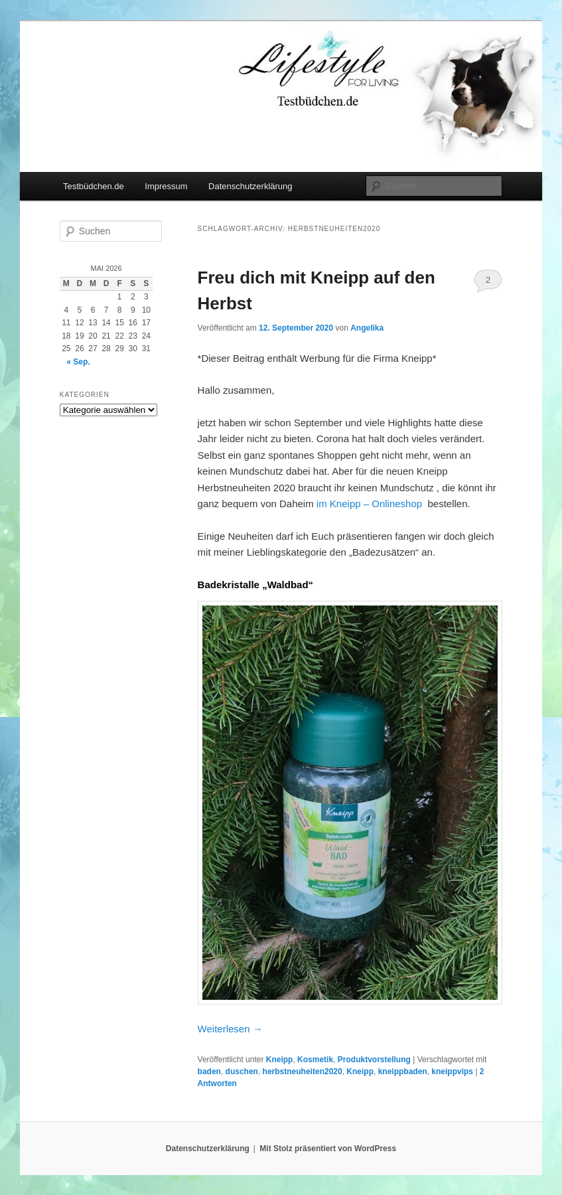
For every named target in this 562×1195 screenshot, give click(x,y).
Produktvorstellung (374, 1059)
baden (209, 1071)
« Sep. (78, 361)
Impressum (166, 186)
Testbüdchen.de (93, 186)
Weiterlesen (230, 1028)
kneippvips (452, 1071)
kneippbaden (402, 1071)
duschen (242, 1071)
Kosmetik (315, 1059)
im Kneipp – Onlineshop (369, 503)
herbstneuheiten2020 (302, 1071)
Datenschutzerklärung (250, 186)
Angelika (367, 328)
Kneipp (279, 1059)
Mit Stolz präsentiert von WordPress (327, 1148)
